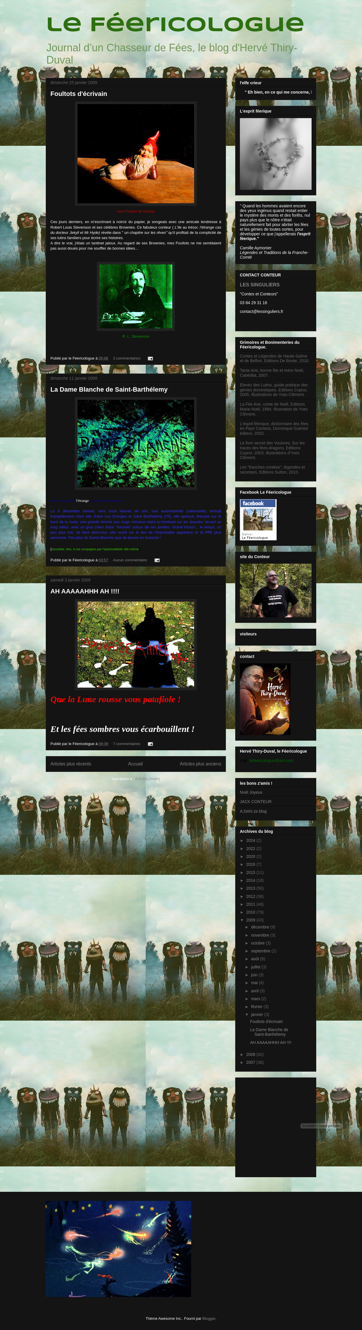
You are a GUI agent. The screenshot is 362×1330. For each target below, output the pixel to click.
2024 (251, 840)
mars (256, 998)
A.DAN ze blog (253, 811)
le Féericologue (175, 26)
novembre (260, 935)
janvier (257, 1014)
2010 (251, 912)
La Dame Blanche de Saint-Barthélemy (109, 389)
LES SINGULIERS (260, 284)
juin (255, 974)
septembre (261, 951)
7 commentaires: (127, 744)
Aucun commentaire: (131, 560)
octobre (258, 943)
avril (255, 991)
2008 (251, 1054)
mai (255, 982)
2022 (251, 848)
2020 (251, 856)
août (255, 958)
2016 (251, 864)
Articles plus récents (70, 763)
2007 (251, 1062)
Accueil (135, 763)
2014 (251, 880)
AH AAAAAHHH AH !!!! (85, 591)
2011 (251, 904)
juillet (256, 967)
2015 (251, 872)
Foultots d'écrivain (78, 93)
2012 (251, 896)
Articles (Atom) (147, 779)
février (257, 1006)
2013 (251, 888)
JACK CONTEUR (256, 801)
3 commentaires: (127, 358)
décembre (260, 927)
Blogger (209, 1318)
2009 (251, 920)
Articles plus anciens (200, 763)
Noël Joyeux (251, 792)
